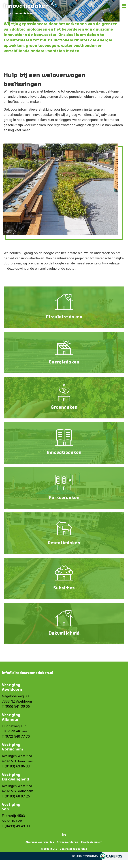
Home (7, 13)
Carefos (82, 849)
